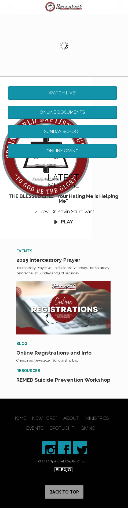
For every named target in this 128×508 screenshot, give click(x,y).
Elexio (63, 469)
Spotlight (62, 428)
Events (34, 428)
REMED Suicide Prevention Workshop (63, 380)
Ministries (97, 418)
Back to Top (64, 492)
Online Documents (62, 112)
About (71, 418)
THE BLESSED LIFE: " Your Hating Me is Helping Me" (63, 198)
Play (63, 221)
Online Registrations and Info (54, 353)
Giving (88, 428)
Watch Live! (62, 92)
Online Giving (62, 150)
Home (19, 418)
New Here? (44, 418)
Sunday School (62, 131)
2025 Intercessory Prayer (48, 260)
